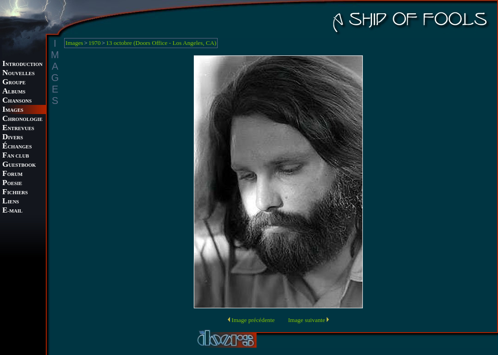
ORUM (12, 174)
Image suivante (306, 320)
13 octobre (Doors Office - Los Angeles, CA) (161, 42)
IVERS (12, 137)
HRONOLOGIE (22, 119)
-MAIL (12, 210)
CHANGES (17, 146)
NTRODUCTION (22, 64)
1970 (94, 42)
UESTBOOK (19, 165)
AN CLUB (15, 155)
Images (74, 42)
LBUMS (13, 91)
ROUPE (14, 82)
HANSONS (17, 101)
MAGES (12, 110)
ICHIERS (15, 192)
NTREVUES (18, 128)
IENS (10, 201)
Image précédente (252, 320)
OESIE (12, 183)
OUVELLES (18, 73)
